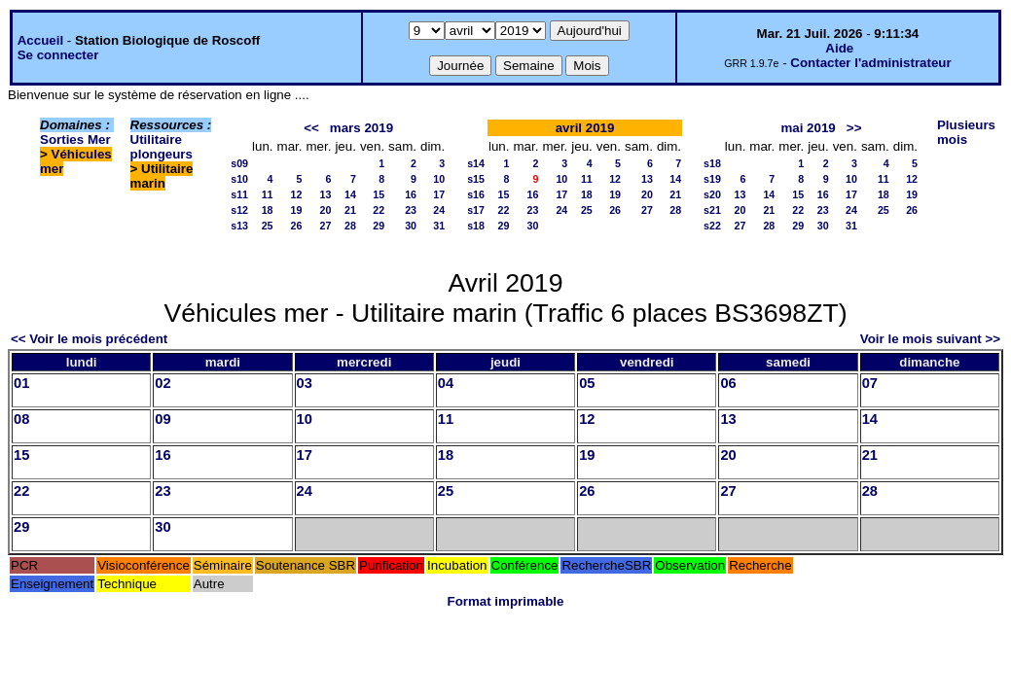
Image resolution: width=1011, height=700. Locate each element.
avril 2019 (585, 128)
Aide (839, 48)
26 (297, 225)
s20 (712, 194)
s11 (239, 194)
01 (21, 383)
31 (439, 225)
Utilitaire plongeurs (161, 146)
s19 (712, 179)
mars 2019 (361, 128)
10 (439, 179)
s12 (239, 210)
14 (350, 194)
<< (311, 128)
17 (439, 194)
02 (162, 383)
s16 (476, 194)
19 (297, 210)
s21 (712, 210)
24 (439, 210)
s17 (476, 210)
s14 (476, 163)
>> (854, 128)
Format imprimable (506, 601)
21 (350, 210)
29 (378, 225)
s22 (712, 225)
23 (410, 210)
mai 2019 (807, 128)
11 (267, 194)
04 (445, 383)
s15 (476, 179)
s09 (239, 163)
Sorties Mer (75, 139)
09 (162, 419)
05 (587, 383)
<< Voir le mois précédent (89, 339)
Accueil (40, 40)
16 (410, 194)
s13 (239, 225)
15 (378, 194)
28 (350, 225)
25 (267, 225)
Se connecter (58, 55)
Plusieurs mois (966, 132)
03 (304, 383)
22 (378, 210)
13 (326, 194)
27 (326, 225)
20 (326, 210)
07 (870, 383)
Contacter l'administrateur (870, 62)
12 (297, 194)
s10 (239, 179)
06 (728, 383)
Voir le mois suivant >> (930, 339)
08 (21, 419)
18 (267, 210)
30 (410, 225)
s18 (476, 225)
